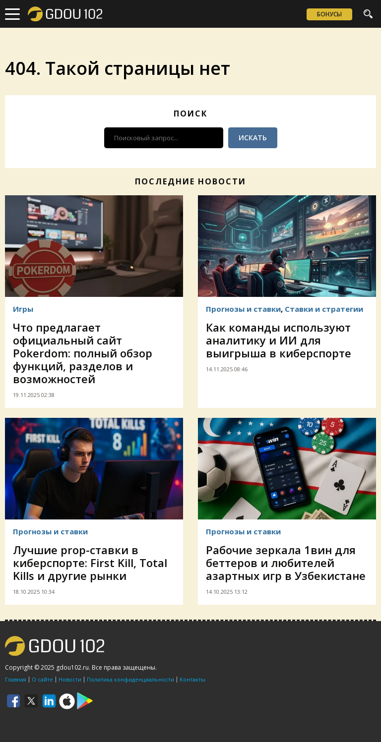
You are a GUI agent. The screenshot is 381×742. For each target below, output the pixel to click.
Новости (70, 679)
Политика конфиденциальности (130, 679)
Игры (23, 309)
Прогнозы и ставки (243, 309)
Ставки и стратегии (324, 309)
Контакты (192, 679)
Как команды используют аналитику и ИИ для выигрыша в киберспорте (278, 340)
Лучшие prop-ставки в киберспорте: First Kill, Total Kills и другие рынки (90, 562)
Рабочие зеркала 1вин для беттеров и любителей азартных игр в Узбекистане (286, 562)
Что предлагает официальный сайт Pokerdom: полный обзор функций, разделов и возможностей (82, 353)
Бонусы (329, 14)
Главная (15, 679)
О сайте (42, 679)
